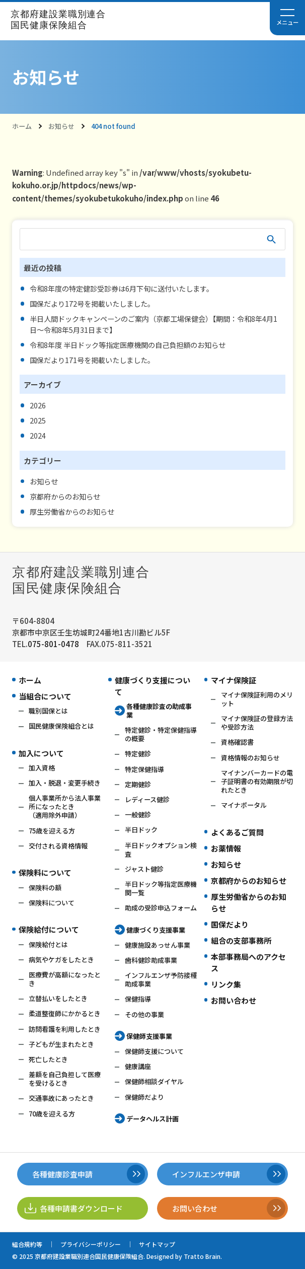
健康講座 (138, 1066)
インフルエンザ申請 (206, 1174)
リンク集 (226, 984)
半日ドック (141, 829)
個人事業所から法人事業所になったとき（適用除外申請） (65, 806)
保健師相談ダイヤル (154, 1081)
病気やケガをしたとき (61, 959)
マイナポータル (244, 805)
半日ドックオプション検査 (161, 849)
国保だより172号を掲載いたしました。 (92, 303)
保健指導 (138, 999)
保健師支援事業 (149, 1036)
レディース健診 (147, 799)
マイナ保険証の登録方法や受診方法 (257, 723)
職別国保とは (48, 711)
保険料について (45, 872)
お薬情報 (226, 848)
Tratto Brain (202, 1256)
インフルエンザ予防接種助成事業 (161, 979)
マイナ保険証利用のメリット (257, 699)
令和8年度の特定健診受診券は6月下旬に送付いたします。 (121, 288)
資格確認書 (237, 742)
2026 (38, 405)
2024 (38, 435)
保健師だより (144, 1097)
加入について (41, 753)
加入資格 (42, 767)
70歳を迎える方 (52, 1113)
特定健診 (138, 753)
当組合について (45, 696)
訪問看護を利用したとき (65, 1029)
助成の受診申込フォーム (161, 907)
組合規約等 (27, 1244)
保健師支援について (154, 1051)
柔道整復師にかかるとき (65, 1013)
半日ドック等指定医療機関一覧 (161, 888)
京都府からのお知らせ (65, 496)
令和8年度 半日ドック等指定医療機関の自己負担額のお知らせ (127, 344)
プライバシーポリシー (90, 1244)
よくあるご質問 (237, 832)
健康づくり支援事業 (155, 930)
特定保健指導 (144, 769)
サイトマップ (157, 1244)
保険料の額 (45, 887)
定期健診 (138, 784)
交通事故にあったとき (61, 1098)
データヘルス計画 (152, 1118)
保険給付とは (48, 944)
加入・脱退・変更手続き (65, 783)
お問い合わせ (233, 1000)
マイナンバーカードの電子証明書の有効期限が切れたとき (257, 781)
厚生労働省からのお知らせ (72, 511)
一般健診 (138, 814)
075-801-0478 (53, 644)
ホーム (22, 126)
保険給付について (49, 929)
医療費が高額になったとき (65, 979)
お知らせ (61, 126)
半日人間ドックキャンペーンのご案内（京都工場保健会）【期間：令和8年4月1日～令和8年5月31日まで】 (153, 323)
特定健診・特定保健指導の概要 (161, 734)
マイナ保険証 (233, 680)
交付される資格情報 (58, 846)
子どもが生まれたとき (61, 1044)
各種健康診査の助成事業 (159, 710)
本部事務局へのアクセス (248, 962)
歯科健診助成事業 (151, 960)
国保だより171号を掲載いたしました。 (92, 360)
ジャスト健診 (144, 869)
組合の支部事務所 (241, 940)
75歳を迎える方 (52, 830)
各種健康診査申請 (62, 1174)
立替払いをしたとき (58, 998)
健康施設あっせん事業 (157, 945)
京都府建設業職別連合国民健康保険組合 (58, 19)
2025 (38, 420)
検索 (271, 239)
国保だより (230, 924)
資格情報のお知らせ (250, 757)
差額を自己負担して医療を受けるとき (65, 1079)
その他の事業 (144, 1014)
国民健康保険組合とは (61, 726)
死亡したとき (48, 1059)
